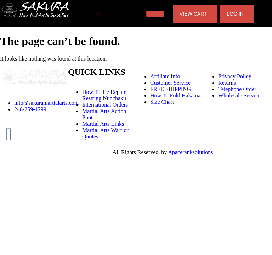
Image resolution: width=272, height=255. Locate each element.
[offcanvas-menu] (98, 14)
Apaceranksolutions (190, 152)
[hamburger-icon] (155, 14)
